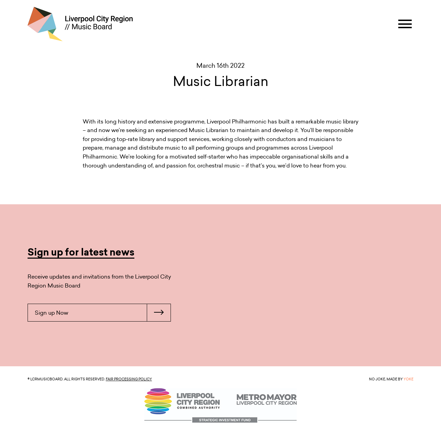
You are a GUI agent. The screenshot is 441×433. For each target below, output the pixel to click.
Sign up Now (103, 312)
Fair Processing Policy (129, 379)
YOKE (408, 379)
